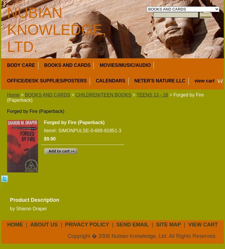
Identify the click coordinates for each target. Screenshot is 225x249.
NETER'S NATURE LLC (159, 80)
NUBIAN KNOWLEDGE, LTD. (56, 30)
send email (132, 225)
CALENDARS (110, 80)
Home (13, 94)
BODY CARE (21, 65)
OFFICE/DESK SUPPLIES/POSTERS (47, 80)
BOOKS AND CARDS (67, 65)
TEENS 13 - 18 (152, 94)
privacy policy (87, 225)
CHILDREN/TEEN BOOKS (103, 94)
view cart (204, 80)
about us (44, 225)
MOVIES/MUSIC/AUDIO (125, 65)
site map (168, 225)
